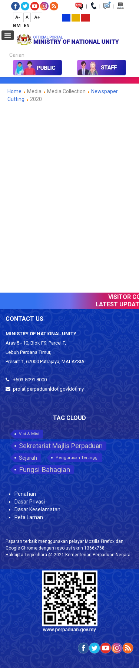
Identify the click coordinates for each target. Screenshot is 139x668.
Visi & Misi (29, 433)
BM (17, 25)
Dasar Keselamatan (37, 509)
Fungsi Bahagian (44, 469)
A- (17, 17)
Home (14, 91)
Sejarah (28, 457)
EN (27, 25)
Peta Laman (28, 517)
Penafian (25, 494)
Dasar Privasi (29, 502)
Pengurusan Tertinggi (77, 457)
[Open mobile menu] (7, 35)
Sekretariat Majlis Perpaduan (61, 446)
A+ (37, 17)
